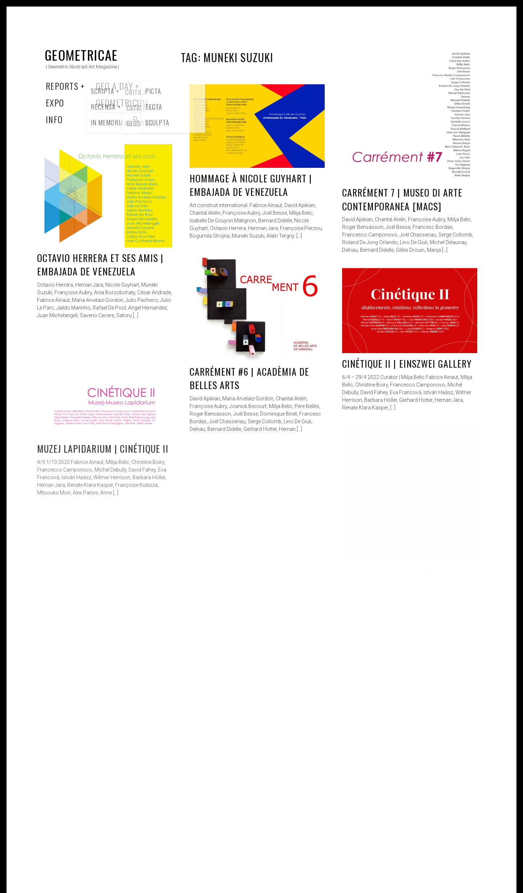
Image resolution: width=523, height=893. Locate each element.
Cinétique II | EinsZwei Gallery (407, 363)
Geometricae (81, 54)
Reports (62, 85)
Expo (55, 102)
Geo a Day (114, 85)
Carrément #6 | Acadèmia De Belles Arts (249, 378)
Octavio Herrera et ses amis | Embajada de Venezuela (100, 265)
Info (54, 119)
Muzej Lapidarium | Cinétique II (103, 448)
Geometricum (122, 102)
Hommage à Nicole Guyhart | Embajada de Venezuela (251, 185)
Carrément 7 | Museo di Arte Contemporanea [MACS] (402, 199)
